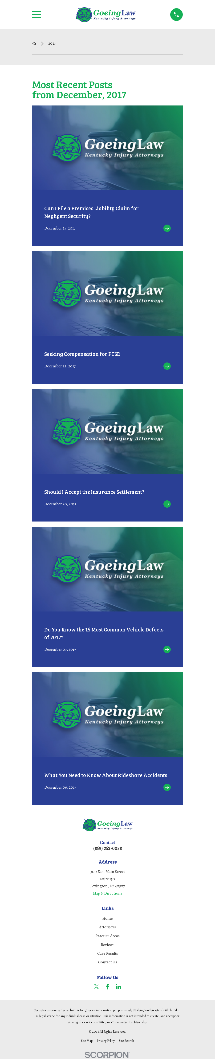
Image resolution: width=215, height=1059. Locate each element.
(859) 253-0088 (107, 848)
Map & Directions (107, 893)
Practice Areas (107, 935)
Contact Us (107, 962)
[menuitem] (87, 1041)
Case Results (107, 953)
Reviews (107, 944)
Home (107, 918)
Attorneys (107, 927)
